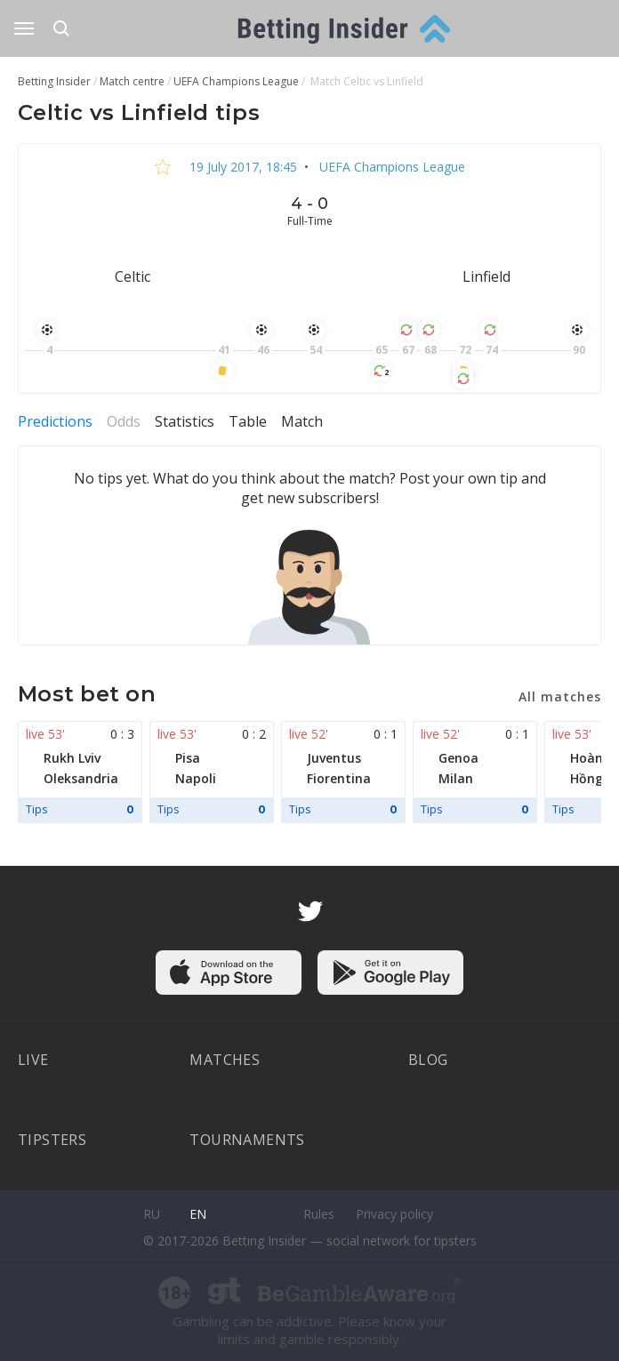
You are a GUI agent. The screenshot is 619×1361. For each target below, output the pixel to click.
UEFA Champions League (390, 166)
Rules (318, 1213)
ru (151, 1213)
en (197, 1213)
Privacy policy (394, 1213)
